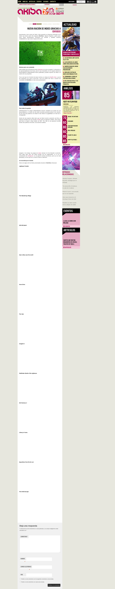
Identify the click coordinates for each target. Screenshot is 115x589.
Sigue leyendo (86, 113)
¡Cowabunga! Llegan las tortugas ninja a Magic (88, 77)
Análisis (25, 2)
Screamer (88, 121)
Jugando (45, 2)
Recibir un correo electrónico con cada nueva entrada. (50, 582)
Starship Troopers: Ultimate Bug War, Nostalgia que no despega (25, 51)
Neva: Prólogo (89, 130)
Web (39, 575)
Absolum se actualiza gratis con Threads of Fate (88, 73)
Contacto (53, 2)
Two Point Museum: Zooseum (90, 126)
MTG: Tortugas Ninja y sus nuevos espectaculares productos (88, 82)
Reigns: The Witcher (90, 116)
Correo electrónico (43, 567)
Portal (56, 119)
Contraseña (47, 4)
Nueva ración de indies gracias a (61, 30)
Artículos (32, 2)
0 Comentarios (88, 105)
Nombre (40, 559)
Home (19, 2)
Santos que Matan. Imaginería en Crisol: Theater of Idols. (26, 112)
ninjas (57, 153)
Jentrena (83, 105)
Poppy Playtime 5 (89, 139)
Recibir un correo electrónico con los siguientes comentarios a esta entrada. (55, 579)
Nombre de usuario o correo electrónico (27, 4)
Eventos (39, 2)
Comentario (41, 536)
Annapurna (48, 156)
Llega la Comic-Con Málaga (25, 92)
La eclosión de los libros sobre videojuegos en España (88, 63)
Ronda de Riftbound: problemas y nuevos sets (88, 53)
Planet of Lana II (89, 135)
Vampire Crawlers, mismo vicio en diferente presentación (88, 68)
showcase (57, 69)
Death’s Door (71, 77)
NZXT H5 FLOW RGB (88, 101)
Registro (75, 5)
